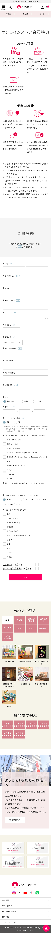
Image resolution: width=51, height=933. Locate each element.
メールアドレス (12, 300)
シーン (42, 14)
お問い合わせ (7, 906)
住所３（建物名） (10, 373)
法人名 (7, 288)
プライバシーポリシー (10, 922)
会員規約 (7, 564)
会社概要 (5, 900)
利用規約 (5, 917)
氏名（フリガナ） (12, 276)
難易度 (25, 14)
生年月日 (10, 407)
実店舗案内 (15, 820)
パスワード (11, 312)
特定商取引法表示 (9, 911)
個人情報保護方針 (12, 568)
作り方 (8, 14)
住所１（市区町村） (13, 348)
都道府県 (10, 337)
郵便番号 (10, 325)
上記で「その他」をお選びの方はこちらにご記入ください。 (24, 483)
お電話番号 (11, 385)
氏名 (9, 264)
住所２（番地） (9, 360)
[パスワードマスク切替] (46, 318)
